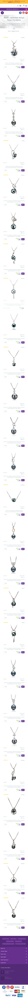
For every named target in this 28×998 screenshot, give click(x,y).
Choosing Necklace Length (8, 943)
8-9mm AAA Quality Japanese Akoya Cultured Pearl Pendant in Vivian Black (14, 98)
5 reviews (23, 37)
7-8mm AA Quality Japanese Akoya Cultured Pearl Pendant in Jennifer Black (14, 649)
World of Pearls (6, 938)
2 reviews (23, 278)
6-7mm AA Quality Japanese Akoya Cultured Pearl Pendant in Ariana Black (14, 855)
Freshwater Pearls (22, 938)
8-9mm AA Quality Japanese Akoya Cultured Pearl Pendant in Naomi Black (14, 476)
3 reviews (23, 760)
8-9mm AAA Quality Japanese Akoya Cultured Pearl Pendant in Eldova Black (14, 63)
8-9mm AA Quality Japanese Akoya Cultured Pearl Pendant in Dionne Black (14, 201)
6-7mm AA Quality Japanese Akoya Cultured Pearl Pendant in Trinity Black (14, 889)
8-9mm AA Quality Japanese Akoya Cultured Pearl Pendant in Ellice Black (14, 408)
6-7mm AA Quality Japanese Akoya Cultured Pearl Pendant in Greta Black (14, 373)
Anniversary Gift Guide (20, 943)
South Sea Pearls (10, 941)
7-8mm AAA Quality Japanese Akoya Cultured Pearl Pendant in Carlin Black (14, 167)
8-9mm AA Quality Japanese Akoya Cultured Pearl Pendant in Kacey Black (14, 442)
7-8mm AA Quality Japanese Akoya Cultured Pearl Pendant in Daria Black (14, 717)
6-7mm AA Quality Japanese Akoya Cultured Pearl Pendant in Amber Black (14, 924)
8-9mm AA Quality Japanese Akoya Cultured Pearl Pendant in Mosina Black (14, 339)
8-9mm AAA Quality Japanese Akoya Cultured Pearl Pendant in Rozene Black (14, 132)
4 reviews (23, 175)
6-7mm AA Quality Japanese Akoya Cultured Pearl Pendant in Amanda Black (14, 821)
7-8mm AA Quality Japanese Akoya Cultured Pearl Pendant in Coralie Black (14, 752)
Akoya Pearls (13, 938)
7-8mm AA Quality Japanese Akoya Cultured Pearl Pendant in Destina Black (14, 614)
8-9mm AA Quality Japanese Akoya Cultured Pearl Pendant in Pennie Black (14, 545)
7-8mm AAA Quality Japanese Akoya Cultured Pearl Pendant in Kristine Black (14, 511)
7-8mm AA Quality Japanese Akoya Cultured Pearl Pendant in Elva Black (14, 270)
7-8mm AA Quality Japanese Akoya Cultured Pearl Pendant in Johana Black (14, 304)
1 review (23, 140)
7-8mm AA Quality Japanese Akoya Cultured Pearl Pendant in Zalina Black (14, 683)
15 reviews (23, 484)
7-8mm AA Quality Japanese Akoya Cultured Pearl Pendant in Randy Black (14, 580)
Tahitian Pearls (18, 941)
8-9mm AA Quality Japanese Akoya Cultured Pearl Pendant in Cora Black (14, 235)
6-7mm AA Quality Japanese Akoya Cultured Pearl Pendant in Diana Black (14, 786)
